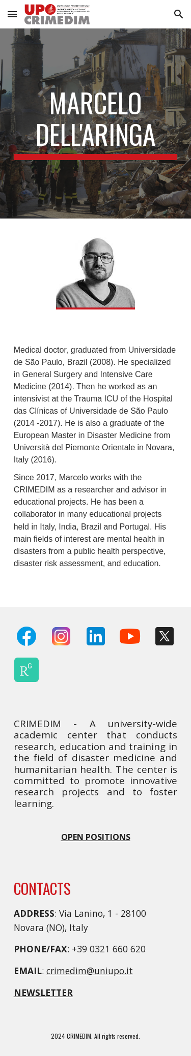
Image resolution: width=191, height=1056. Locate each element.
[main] (96, 124)
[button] (12, 14)
